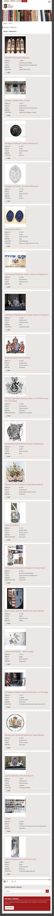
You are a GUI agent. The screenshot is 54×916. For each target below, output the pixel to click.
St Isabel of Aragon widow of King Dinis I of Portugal (26, 692)
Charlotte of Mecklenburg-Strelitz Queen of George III (27, 315)
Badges (8, 819)
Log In (18, 1)
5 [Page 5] (12, 881)
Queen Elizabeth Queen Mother (17, 358)
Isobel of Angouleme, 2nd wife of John (20, 859)
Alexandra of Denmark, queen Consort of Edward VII (26, 274)
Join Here (9, 908)
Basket (13, 1)
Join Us (24, 1)
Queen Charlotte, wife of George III (19, 776)
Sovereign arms (32, 65)
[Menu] (49, 2)
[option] (27, 15)
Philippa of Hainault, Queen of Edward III (21, 143)
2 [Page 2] (7, 881)
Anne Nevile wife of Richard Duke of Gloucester (24, 444)
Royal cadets (23, 492)
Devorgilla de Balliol (13, 229)
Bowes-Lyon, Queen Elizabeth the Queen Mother (24, 611)
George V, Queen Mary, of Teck (17, 100)
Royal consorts (23, 65)
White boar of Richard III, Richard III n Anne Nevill (25, 568)
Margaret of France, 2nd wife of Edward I (21, 186)
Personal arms (23, 826)
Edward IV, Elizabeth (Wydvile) (17, 58)
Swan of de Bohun (12, 525)
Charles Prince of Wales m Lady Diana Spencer (24, 484)
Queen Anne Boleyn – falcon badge (19, 651)
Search (6, 1)
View (8, 72)
